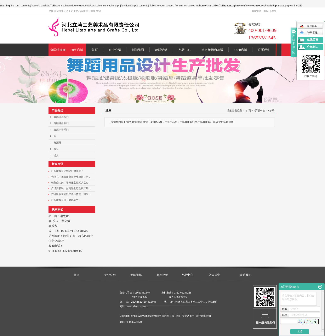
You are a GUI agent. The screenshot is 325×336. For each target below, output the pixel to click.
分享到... (312, 47)
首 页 (248, 110)
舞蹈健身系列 (61, 123)
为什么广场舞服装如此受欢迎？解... (71, 176)
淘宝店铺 (77, 50)
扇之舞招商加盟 (212, 50)
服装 (56, 149)
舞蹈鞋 (57, 142)
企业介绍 (115, 50)
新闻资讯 (138, 50)
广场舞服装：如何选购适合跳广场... (71, 188)
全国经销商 (58, 50)
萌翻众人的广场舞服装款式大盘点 (70, 182)
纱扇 (271, 110)
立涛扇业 (214, 275)
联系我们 (264, 50)
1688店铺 (240, 50)
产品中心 (184, 50)
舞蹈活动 (161, 50)
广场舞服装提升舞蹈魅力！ (66, 200)
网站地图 (257, 11)
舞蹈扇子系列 (61, 129)
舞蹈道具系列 (61, 116)
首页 (95, 50)
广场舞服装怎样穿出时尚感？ (67, 171)
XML (273, 11)
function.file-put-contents (134, 5)
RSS (266, 11)
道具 (56, 155)
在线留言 (312, 39)
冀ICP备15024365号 (131, 322)
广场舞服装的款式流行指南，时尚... (71, 194)
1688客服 (309, 32)
